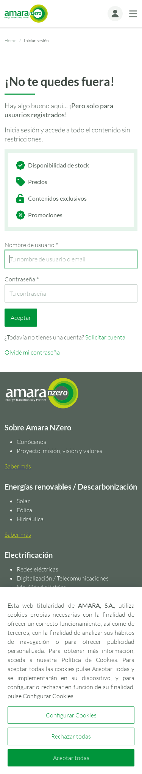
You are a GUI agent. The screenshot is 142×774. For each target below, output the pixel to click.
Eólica (24, 510)
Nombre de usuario (31, 245)
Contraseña (22, 279)
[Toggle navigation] (133, 13)
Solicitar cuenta (105, 337)
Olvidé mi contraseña (32, 352)
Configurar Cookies (71, 715)
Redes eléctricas (37, 569)
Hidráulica (30, 519)
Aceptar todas (71, 758)
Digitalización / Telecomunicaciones (63, 578)
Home (10, 40)
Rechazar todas (71, 736)
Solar (23, 501)
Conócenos (31, 441)
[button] (115, 13)
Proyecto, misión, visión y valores (59, 451)
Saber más (18, 466)
